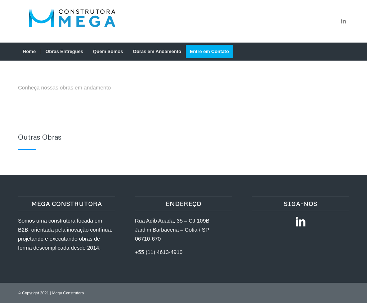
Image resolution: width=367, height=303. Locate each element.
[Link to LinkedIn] (343, 21)
